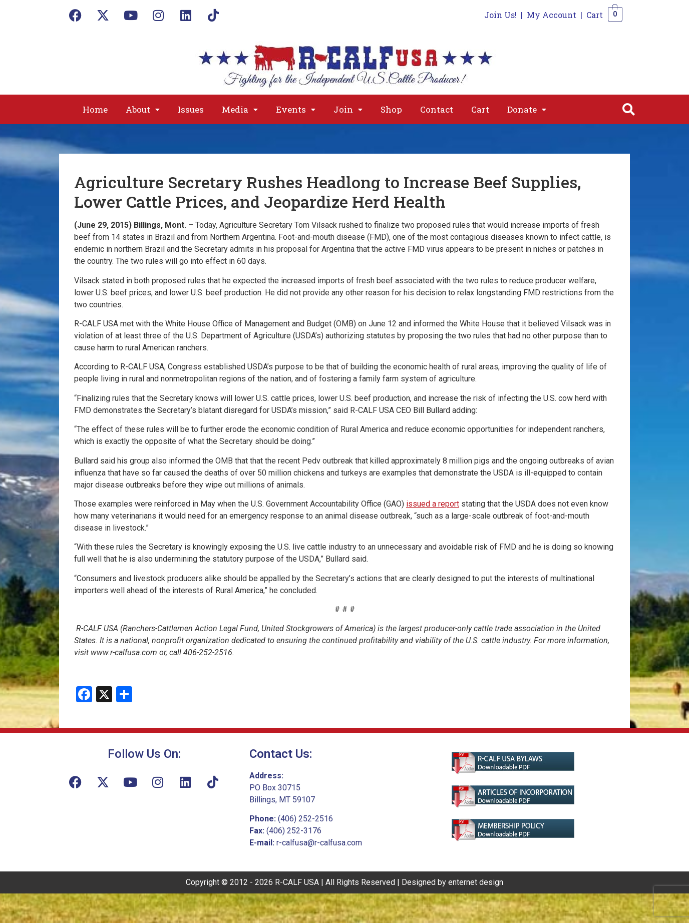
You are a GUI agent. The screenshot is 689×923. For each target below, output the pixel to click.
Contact (436, 109)
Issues (191, 109)
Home (95, 109)
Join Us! (500, 15)
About (143, 109)
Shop (391, 109)
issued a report (432, 504)
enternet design (475, 882)
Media (240, 109)
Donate (526, 109)
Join (348, 109)
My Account (551, 15)
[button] (143, 109)
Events (295, 109)
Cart (594, 15)
